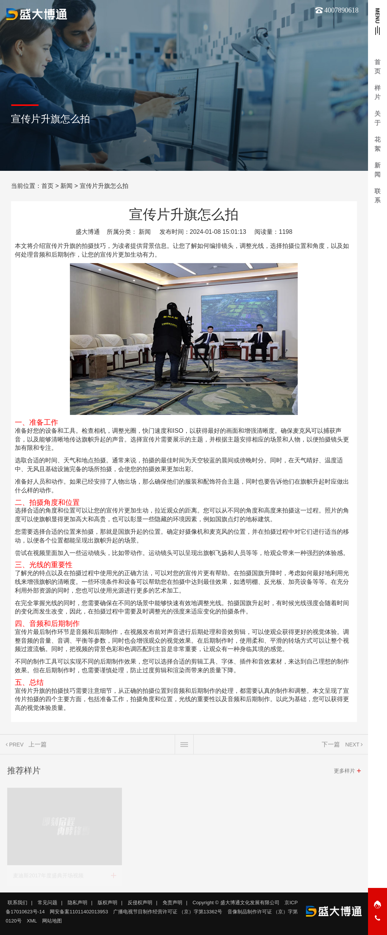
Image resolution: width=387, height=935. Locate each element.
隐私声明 (77, 902)
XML (32, 921)
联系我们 (17, 902)
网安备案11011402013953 (79, 912)
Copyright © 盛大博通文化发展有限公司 (236, 902)
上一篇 (37, 747)
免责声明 (172, 902)
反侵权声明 (140, 902)
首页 (47, 186)
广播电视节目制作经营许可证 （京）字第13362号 (167, 912)
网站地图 (52, 921)
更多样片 (344, 774)
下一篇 (331, 747)
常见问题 (47, 902)
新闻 (66, 186)
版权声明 (107, 902)
